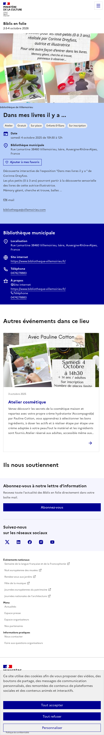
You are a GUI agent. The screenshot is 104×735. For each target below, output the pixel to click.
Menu (98, 6)
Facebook (30, 542)
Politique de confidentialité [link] (17, 732)
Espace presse (12, 613)
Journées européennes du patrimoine (25, 590)
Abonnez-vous (52, 507)
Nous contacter (13, 636)
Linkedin (18, 542)
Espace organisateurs (16, 619)
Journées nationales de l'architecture (25, 596)
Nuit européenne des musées (21, 570)
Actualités (10, 607)
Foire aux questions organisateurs (23, 643)
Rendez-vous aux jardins (18, 577)
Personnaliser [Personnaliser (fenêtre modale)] (52, 727)
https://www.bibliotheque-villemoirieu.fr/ (38, 261)
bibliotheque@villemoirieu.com (24, 210)
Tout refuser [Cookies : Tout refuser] (52, 716)
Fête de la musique (15, 583)
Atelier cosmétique (27, 402)
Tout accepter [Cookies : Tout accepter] (52, 705)
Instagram (41, 542)
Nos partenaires (13, 626)
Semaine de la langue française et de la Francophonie (35, 564)
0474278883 (19, 273)
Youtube (52, 542)
